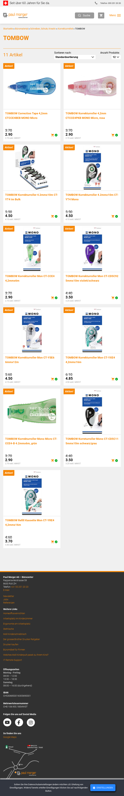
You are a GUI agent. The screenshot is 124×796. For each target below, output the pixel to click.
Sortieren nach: (62, 52)
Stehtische (8, 629)
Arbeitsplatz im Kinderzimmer (18, 618)
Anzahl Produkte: (110, 52)
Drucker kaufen (10, 644)
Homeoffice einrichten (14, 613)
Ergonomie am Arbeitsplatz (16, 623)
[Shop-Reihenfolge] (75, 57)
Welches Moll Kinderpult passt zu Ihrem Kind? (25, 655)
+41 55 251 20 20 (19, 587)
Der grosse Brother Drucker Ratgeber (21, 639)
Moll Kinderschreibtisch (14, 634)
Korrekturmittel (65, 28)
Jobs (5, 599)
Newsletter (8, 596)
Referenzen (9, 602)
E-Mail (6, 590)
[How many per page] (116, 57)
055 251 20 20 (109, 3)
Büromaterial (21, 28)
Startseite (8, 28)
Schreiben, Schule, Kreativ (43, 28)
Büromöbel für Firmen (14, 649)
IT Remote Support (12, 660)
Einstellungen (104, 788)
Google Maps (9, 737)
